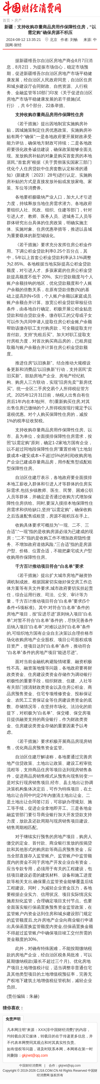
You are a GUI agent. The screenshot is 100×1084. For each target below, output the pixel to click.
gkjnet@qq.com (69, 1065)
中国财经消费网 (30, 1065)
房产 (18, 20)
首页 (6, 20)
